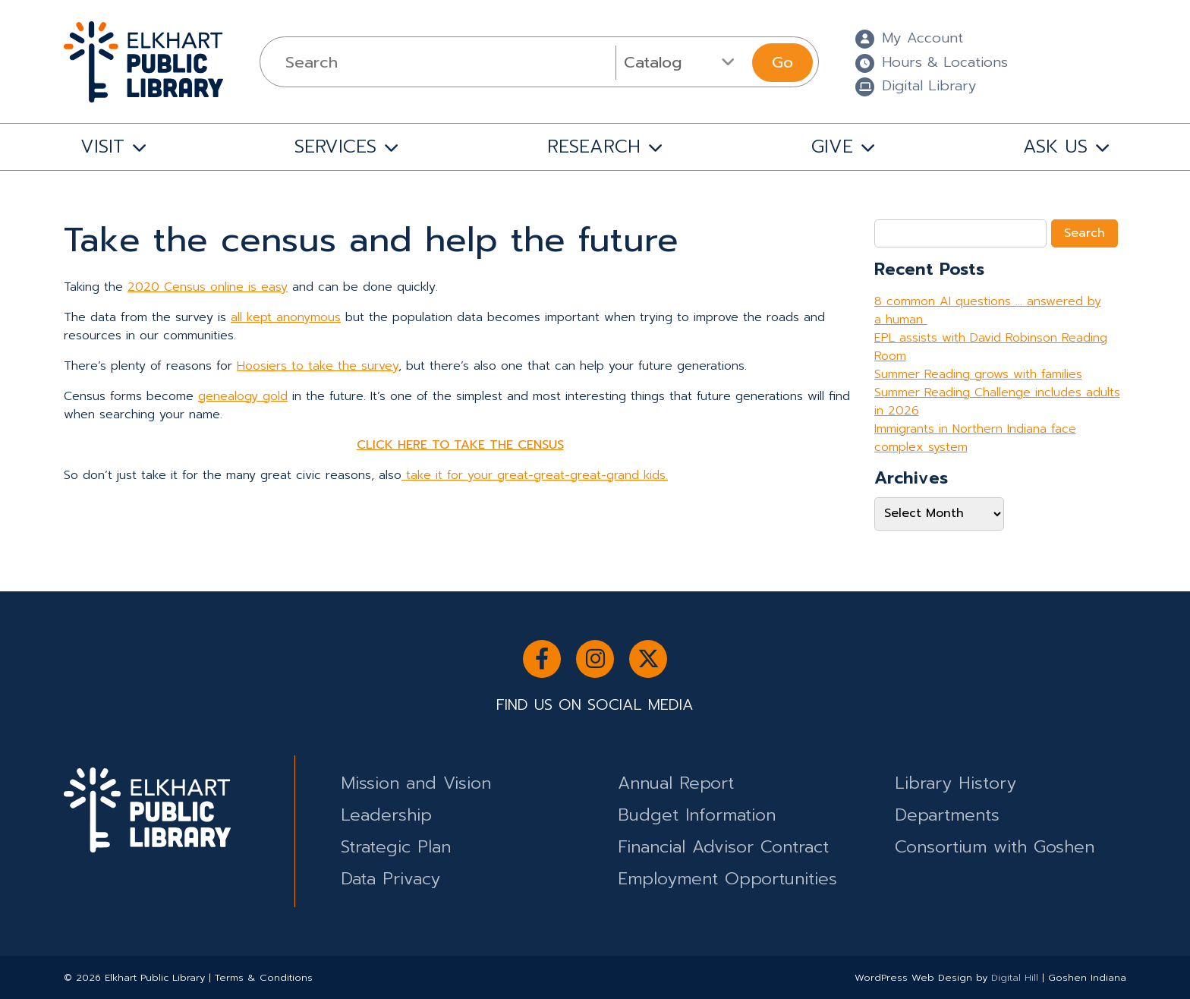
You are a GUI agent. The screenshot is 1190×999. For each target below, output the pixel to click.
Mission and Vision (416, 783)
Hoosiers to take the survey (317, 366)
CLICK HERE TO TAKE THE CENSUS (460, 445)
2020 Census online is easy (208, 287)
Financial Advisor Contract (723, 846)
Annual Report (676, 783)
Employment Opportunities (727, 878)
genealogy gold (243, 396)
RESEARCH (594, 146)
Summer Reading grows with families (978, 374)
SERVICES (335, 146)
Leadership (386, 814)
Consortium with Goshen (994, 846)
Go (782, 62)
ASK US (1055, 146)
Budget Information (697, 814)
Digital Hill (1014, 977)
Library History (955, 783)
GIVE (832, 146)
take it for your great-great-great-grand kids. (534, 475)
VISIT (102, 146)
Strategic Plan (396, 846)
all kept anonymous (286, 317)
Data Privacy (390, 878)
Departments (947, 814)
